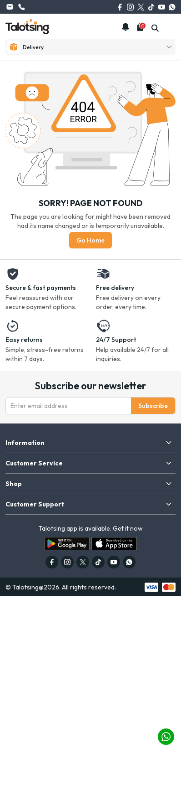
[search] (155, 28)
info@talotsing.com (9, 7)
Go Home (90, 240)
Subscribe (153, 406)
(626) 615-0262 (21, 7)
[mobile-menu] (171, 28)
